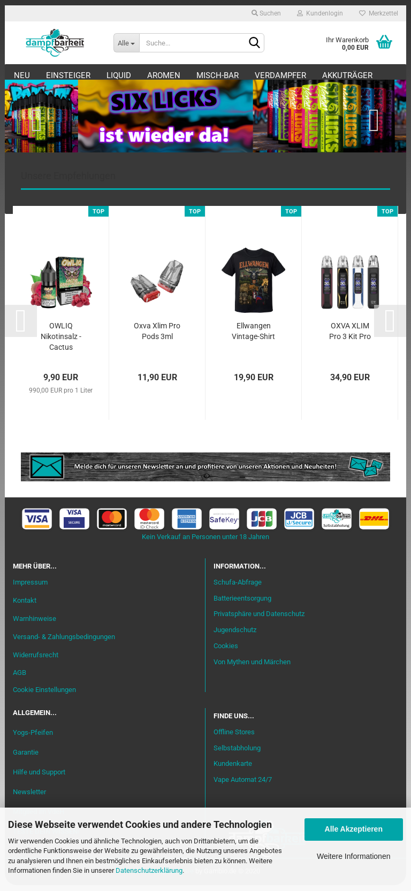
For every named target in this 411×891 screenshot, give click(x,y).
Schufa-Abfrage (238, 588)
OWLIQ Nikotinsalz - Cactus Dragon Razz (61, 343)
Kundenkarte (233, 770)
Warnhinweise (34, 624)
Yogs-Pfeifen (33, 738)
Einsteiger (89, 75)
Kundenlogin (320, 13)
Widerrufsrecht (35, 661)
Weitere (360, 75)
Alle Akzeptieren (354, 829)
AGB (19, 679)
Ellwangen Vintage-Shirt (253, 337)
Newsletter (29, 798)
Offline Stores (234, 738)
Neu (43, 75)
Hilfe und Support (39, 778)
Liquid (140, 75)
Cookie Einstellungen (44, 696)
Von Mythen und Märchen (252, 668)
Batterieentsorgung (242, 604)
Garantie (26, 758)
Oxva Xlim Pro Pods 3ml (157, 337)
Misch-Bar (239, 75)
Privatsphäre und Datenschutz (259, 620)
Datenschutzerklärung (149, 870)
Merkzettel (378, 13)
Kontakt (24, 606)
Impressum (30, 588)
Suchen (266, 13)
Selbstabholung (237, 754)
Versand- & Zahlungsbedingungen (64, 643)
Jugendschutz (235, 636)
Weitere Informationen (353, 856)
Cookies (226, 652)
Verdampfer (302, 75)
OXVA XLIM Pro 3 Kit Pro (350, 337)
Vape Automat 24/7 (243, 786)
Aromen (185, 75)
